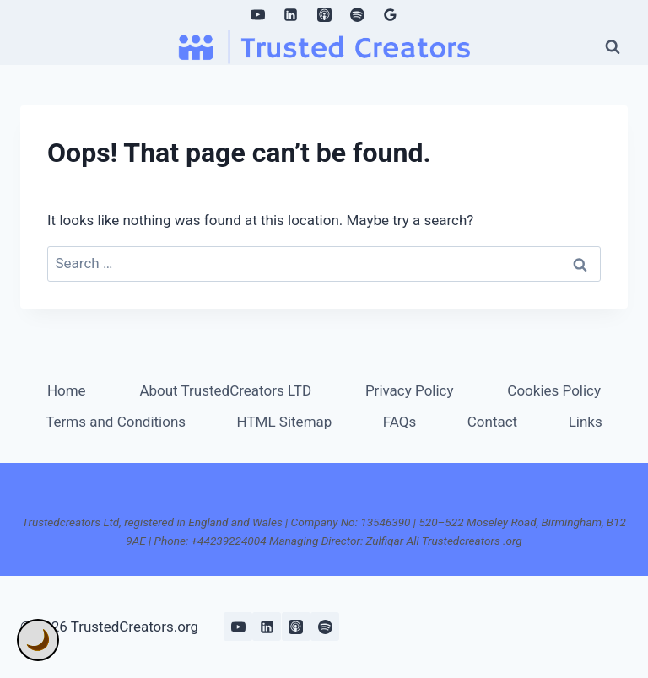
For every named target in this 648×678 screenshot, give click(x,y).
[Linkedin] (291, 14)
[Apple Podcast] (324, 14)
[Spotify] (357, 14)
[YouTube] (258, 14)
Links (585, 421)
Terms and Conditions (116, 421)
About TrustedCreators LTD (225, 390)
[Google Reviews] (389, 14)
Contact (492, 421)
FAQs (399, 421)
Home (66, 390)
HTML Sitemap (284, 421)
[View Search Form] (612, 46)
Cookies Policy (554, 390)
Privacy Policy (409, 390)
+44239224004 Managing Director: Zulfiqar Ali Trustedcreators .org (357, 540)
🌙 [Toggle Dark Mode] (38, 640)
